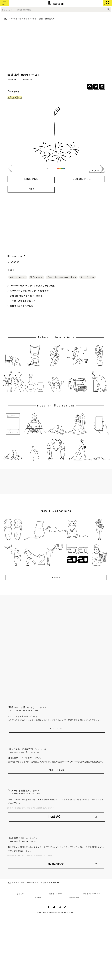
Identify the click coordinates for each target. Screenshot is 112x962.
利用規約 (38, 897)
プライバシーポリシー (91, 894)
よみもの (20, 894)
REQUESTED (97, 170)
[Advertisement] (56, 46)
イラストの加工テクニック (22, 301)
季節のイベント (30, 19)
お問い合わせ (74, 897)
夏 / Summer (36, 277)
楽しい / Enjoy (87, 277)
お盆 (41, 19)
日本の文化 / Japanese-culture (62, 277)
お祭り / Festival (17, 277)
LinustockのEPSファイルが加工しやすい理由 (32, 286)
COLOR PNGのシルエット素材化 (26, 296)
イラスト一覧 (15, 19)
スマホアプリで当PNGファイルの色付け (29, 291)
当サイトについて (56, 894)
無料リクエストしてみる (21, 306)
